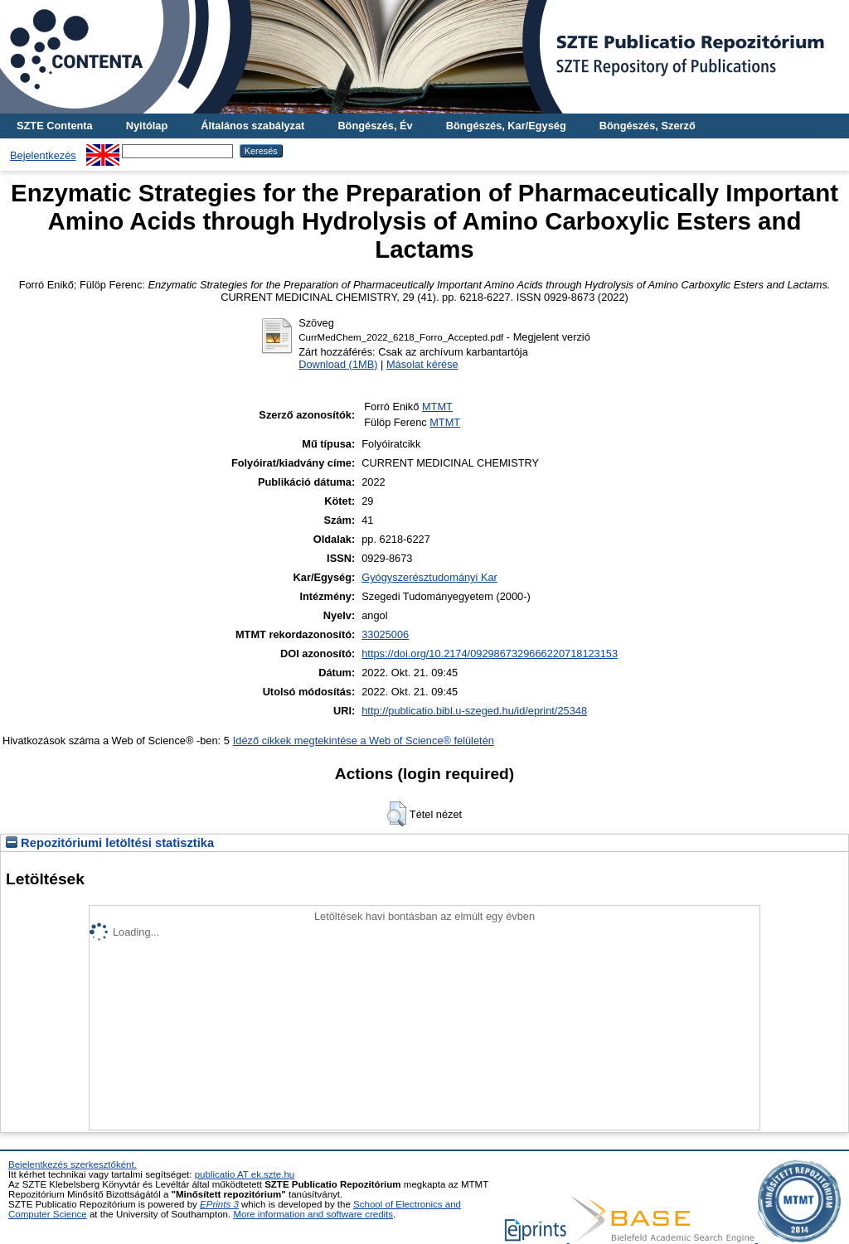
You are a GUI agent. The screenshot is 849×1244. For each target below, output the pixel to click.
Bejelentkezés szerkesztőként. (72, 1164)
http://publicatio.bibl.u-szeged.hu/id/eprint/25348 (474, 710)
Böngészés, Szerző (647, 125)
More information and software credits (313, 1214)
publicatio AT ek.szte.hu (245, 1174)
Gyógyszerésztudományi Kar (429, 577)
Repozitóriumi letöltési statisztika (110, 843)
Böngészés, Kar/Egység (506, 125)
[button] (396, 813)
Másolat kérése (422, 364)
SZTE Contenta (55, 125)
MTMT (437, 406)
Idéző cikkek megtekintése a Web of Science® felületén (363, 740)
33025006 (385, 634)
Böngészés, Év (374, 125)
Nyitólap (146, 125)
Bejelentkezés (43, 155)
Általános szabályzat (252, 125)
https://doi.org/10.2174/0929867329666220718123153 (489, 653)
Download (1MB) (337, 364)
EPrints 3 (219, 1204)
